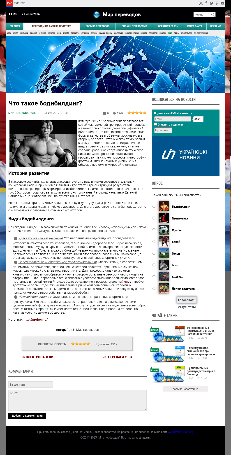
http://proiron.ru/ (36, 319)
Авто (9, 33)
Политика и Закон (132, 33)
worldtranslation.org (180, 432)
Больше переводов (97, 26)
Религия (162, 33)
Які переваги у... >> (118, 357)
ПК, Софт (66, 33)
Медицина (85, 33)
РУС (9, 3)
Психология (153, 33)
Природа (144, 33)
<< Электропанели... (39, 357)
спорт (128, 281)
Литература (75, 33)
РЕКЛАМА (215, 26)
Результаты (187, 307)
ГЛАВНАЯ (14, 26)
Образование (118, 33)
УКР (16, 3)
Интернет (42, 33)
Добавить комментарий (27, 415)
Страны (176, 33)
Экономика (24, 33)
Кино (59, 33)
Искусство (51, 33)
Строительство (186, 33)
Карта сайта (194, 26)
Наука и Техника (105, 33)
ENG (23, 3)
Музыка (94, 33)
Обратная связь (168, 26)
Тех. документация (201, 33)
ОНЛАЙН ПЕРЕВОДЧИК (134, 26)
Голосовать (186, 300)
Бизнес (15, 33)
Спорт (170, 33)
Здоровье (33, 33)
